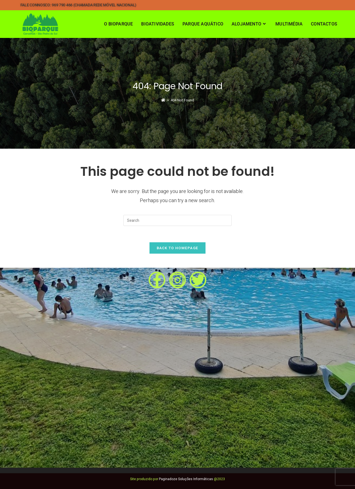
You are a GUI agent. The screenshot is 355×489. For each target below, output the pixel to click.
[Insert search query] (177, 220)
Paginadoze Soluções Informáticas (186, 479)
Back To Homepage (178, 248)
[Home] (163, 100)
